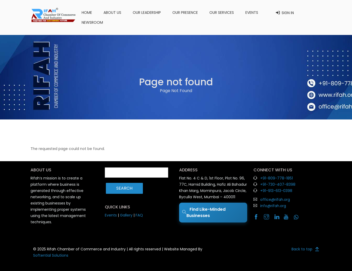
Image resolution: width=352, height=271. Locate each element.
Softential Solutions (50, 255)
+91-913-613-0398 (276, 190)
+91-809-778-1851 (276, 178)
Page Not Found (176, 91)
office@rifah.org (275, 199)
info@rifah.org (273, 205)
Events (251, 12)
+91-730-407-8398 (277, 184)
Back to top (302, 249)
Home (87, 12)
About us (112, 12)
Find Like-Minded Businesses (204, 212)
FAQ (139, 215)
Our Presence (185, 12)
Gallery (126, 215)
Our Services (221, 12)
